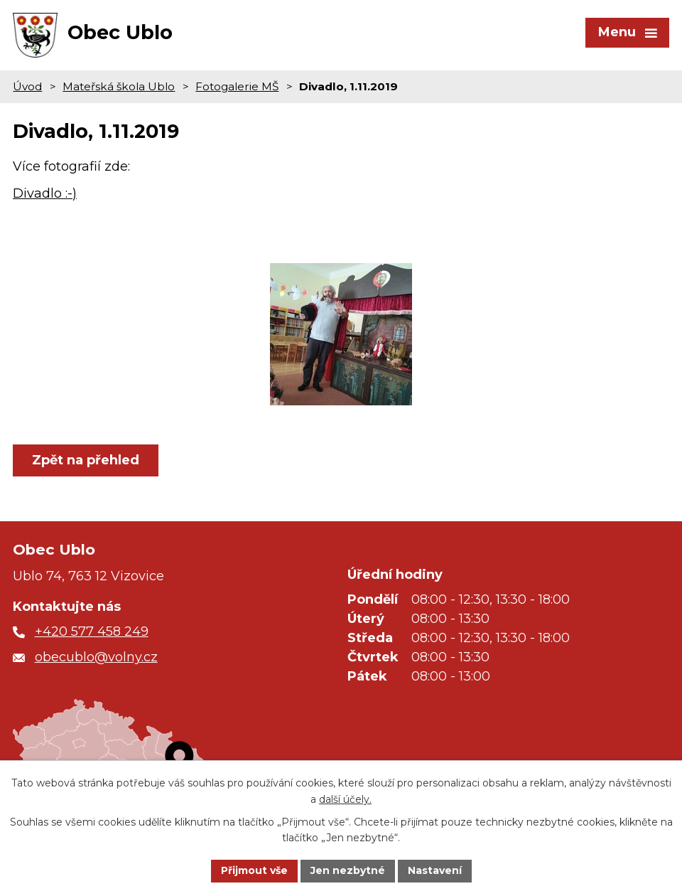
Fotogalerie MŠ (236, 86)
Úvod (27, 86)
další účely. (345, 799)
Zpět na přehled (85, 460)
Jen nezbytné (347, 870)
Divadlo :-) (45, 193)
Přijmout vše (254, 870)
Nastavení (435, 870)
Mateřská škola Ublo (119, 86)
